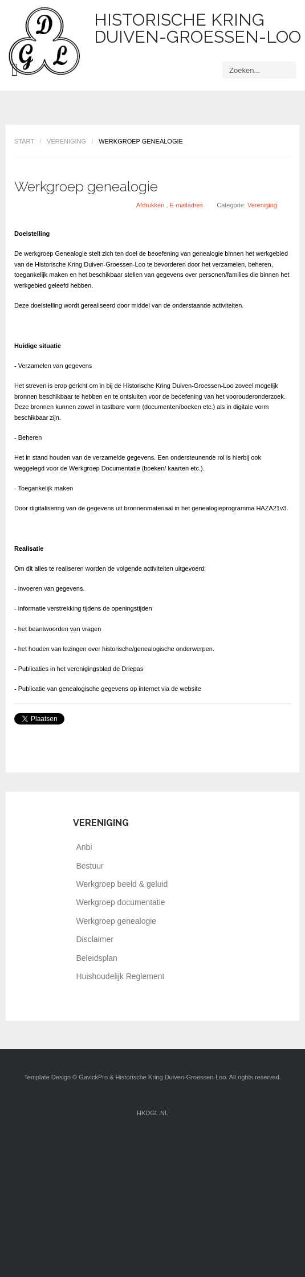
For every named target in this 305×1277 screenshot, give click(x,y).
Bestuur (90, 865)
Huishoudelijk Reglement (120, 976)
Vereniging (66, 141)
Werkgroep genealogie (86, 186)
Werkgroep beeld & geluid (122, 884)
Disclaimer (94, 939)
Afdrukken (151, 205)
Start (24, 141)
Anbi (84, 847)
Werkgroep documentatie (120, 902)
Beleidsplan (96, 958)
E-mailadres (187, 205)
